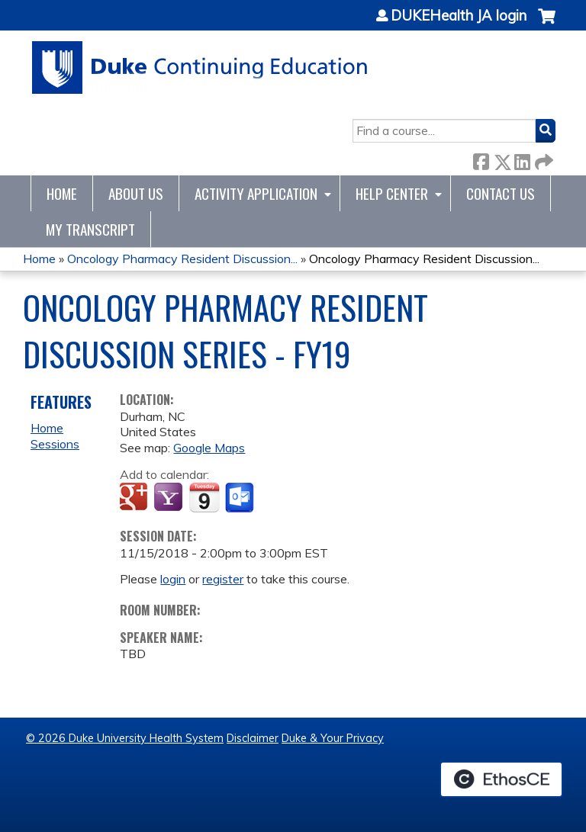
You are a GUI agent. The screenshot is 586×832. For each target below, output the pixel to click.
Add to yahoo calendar (169, 498)
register (222, 578)
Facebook (480, 159)
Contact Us (500, 193)
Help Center (392, 193)
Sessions (55, 443)
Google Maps (209, 447)
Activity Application (256, 193)
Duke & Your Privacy (333, 738)
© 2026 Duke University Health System (125, 738)
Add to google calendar (135, 498)
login (172, 578)
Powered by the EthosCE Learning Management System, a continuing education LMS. (501, 779)
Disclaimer (253, 738)
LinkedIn (522, 159)
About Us (135, 193)
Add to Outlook (240, 498)
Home (62, 193)
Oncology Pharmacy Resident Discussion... (182, 258)
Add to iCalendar (204, 497)
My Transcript (90, 229)
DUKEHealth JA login (458, 16)
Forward (542, 159)
